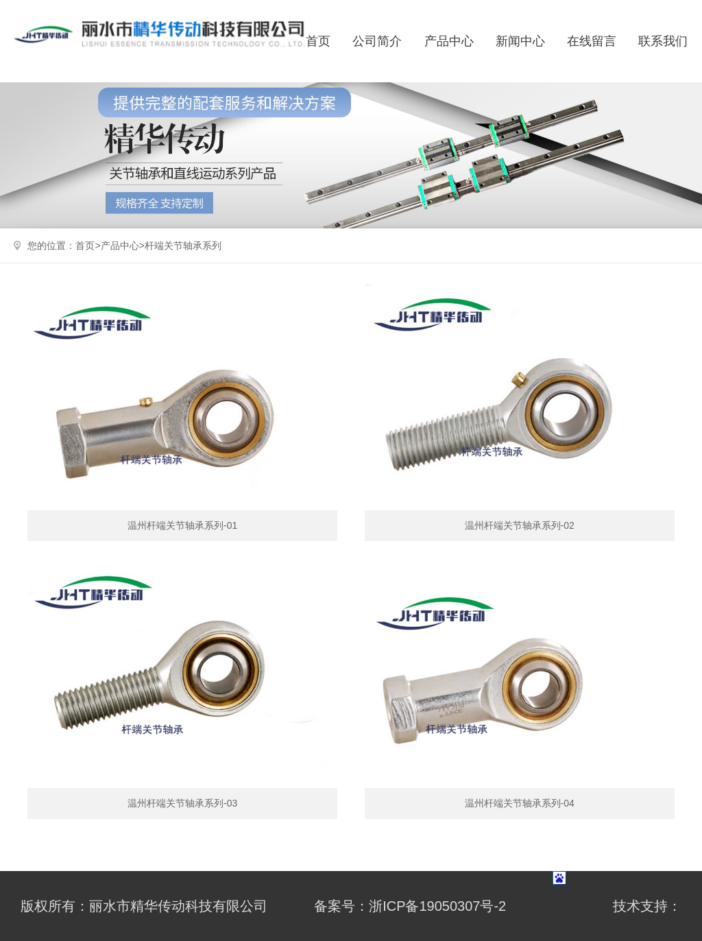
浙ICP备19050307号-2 (437, 906)
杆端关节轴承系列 (183, 245)
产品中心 (449, 41)
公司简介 (377, 41)
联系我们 (663, 41)
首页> (87, 245)
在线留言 (591, 41)
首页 (318, 41)
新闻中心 (520, 41)
